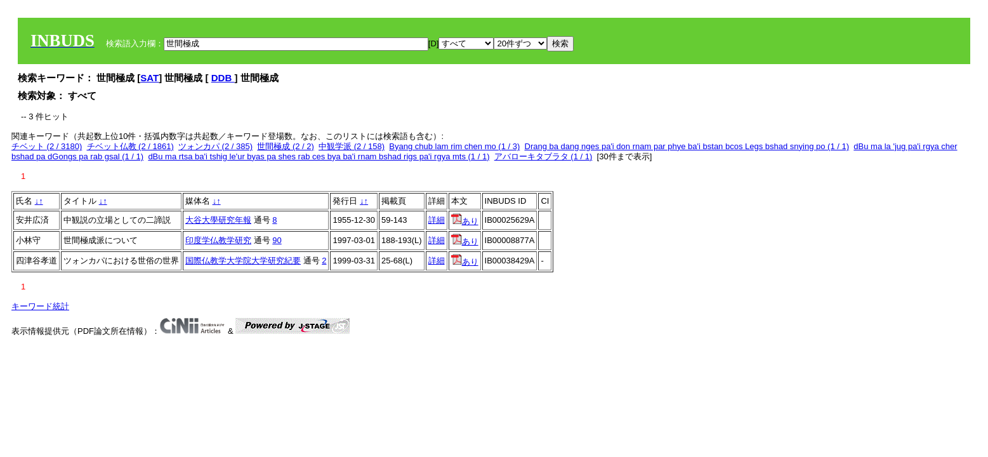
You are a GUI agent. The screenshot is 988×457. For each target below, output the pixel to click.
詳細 (436, 220)
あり (464, 221)
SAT (149, 77)
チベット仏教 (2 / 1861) (130, 146)
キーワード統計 (40, 306)
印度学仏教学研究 (218, 240)
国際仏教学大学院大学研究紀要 (243, 260)
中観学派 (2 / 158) (352, 146)
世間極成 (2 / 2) (285, 146)
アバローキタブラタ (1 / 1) (543, 156)
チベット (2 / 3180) (46, 146)
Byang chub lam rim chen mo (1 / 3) (454, 146)
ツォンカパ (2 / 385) (215, 146)
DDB (223, 77)
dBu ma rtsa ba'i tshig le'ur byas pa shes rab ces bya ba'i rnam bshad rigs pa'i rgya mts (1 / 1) (318, 156)
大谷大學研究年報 (218, 220)
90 (276, 240)
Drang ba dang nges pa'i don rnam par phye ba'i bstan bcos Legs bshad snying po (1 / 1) (687, 146)
